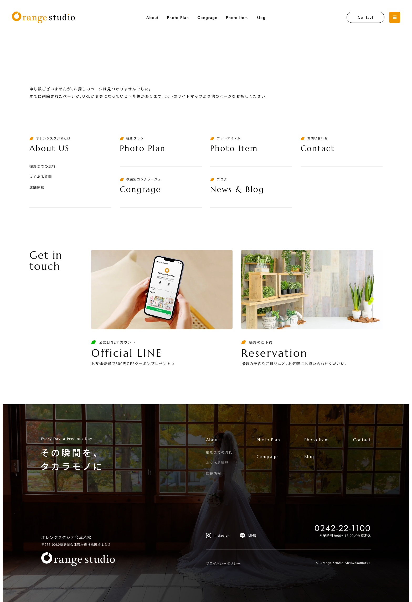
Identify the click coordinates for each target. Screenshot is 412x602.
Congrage (207, 17)
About (152, 17)
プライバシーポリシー (223, 563)
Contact (365, 17)
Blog (261, 17)
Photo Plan (178, 17)
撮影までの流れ (42, 166)
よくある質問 (40, 176)
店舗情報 (36, 187)
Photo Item (237, 17)
